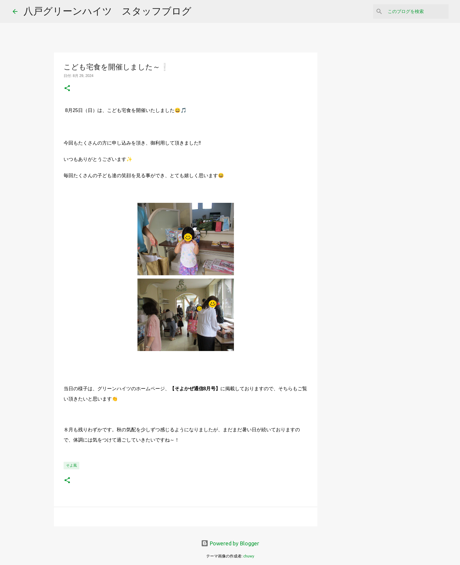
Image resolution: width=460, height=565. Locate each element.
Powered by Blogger (230, 543)
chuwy (248, 556)
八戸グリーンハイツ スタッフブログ (107, 10)
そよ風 (71, 465)
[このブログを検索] (417, 11)
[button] (67, 89)
